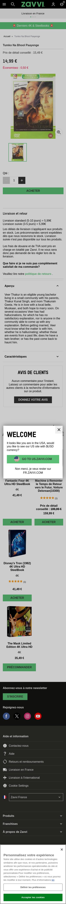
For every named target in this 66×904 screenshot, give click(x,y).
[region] (33, 874)
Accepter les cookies (33, 897)
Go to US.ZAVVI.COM (36, 459)
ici (53, 880)
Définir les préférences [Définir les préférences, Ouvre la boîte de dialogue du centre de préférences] (33, 887)
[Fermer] (62, 849)
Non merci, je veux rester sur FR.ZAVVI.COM (33, 470)
